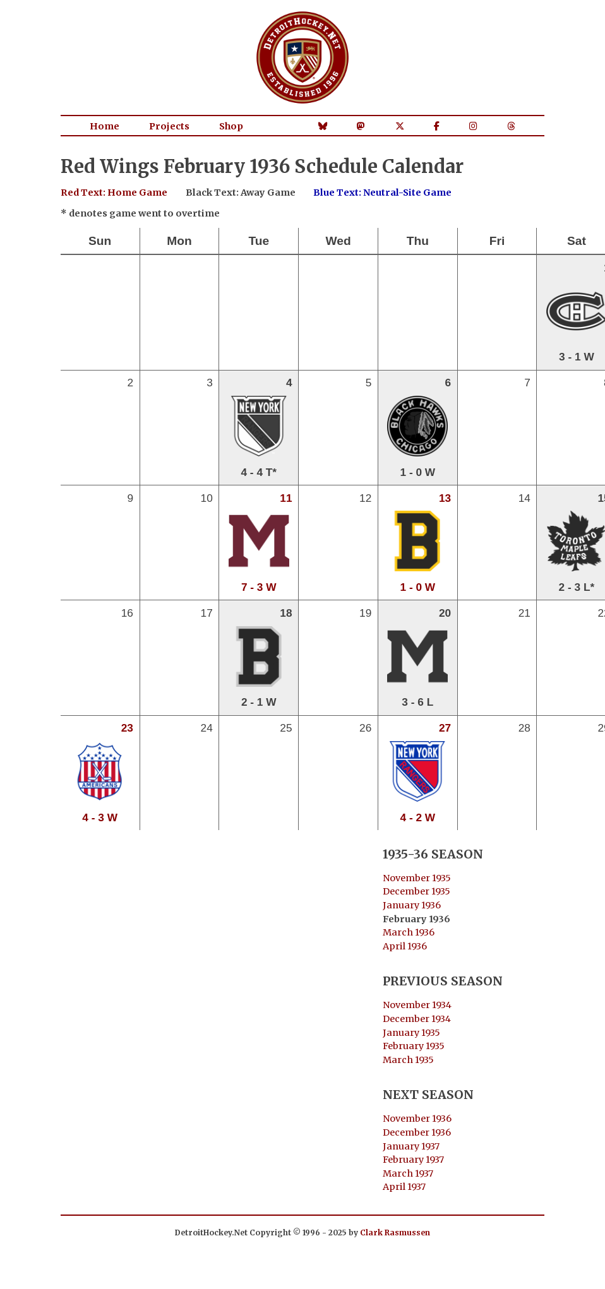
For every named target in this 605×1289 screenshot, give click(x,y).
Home (104, 126)
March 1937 (408, 1173)
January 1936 (412, 905)
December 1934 (417, 1019)
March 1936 (408, 932)
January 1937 (411, 1146)
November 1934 (417, 1005)
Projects (169, 126)
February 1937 (413, 1159)
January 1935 (411, 1032)
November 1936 (417, 1118)
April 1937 (404, 1186)
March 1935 (408, 1060)
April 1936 (405, 946)
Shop (231, 126)
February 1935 (414, 1046)
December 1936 (417, 1132)
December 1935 (416, 891)
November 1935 (417, 878)
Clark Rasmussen (395, 1232)
